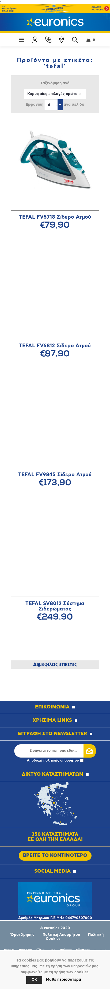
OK (34, 980)
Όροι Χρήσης (23, 935)
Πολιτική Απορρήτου (61, 935)
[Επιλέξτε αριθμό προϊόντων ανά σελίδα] (53, 105)
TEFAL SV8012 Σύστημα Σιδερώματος (54, 606)
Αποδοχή (55, 760)
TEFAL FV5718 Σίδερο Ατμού (55, 217)
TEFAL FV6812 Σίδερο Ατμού (55, 345)
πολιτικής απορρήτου (61, 760)
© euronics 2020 (55, 928)
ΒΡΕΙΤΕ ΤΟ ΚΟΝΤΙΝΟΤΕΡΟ (55, 855)
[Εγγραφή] (53, 751)
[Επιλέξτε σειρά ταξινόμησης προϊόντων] (55, 94)
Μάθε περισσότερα (63, 980)
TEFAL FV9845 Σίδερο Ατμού (55, 474)
